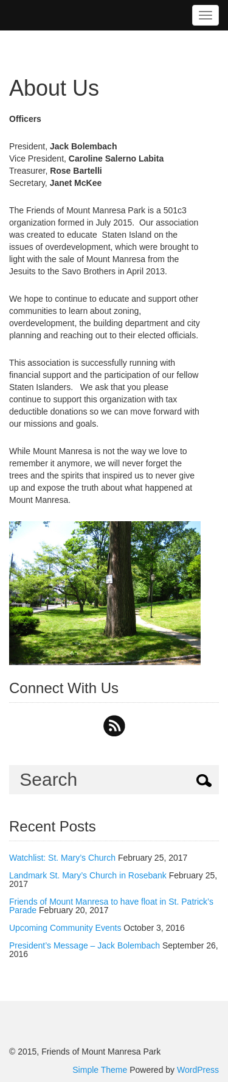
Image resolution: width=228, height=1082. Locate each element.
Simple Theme (99, 1070)
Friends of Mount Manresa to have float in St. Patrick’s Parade (111, 906)
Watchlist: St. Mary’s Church (62, 858)
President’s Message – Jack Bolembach (84, 945)
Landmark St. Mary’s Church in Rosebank (88, 875)
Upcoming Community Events (65, 928)
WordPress (198, 1070)
